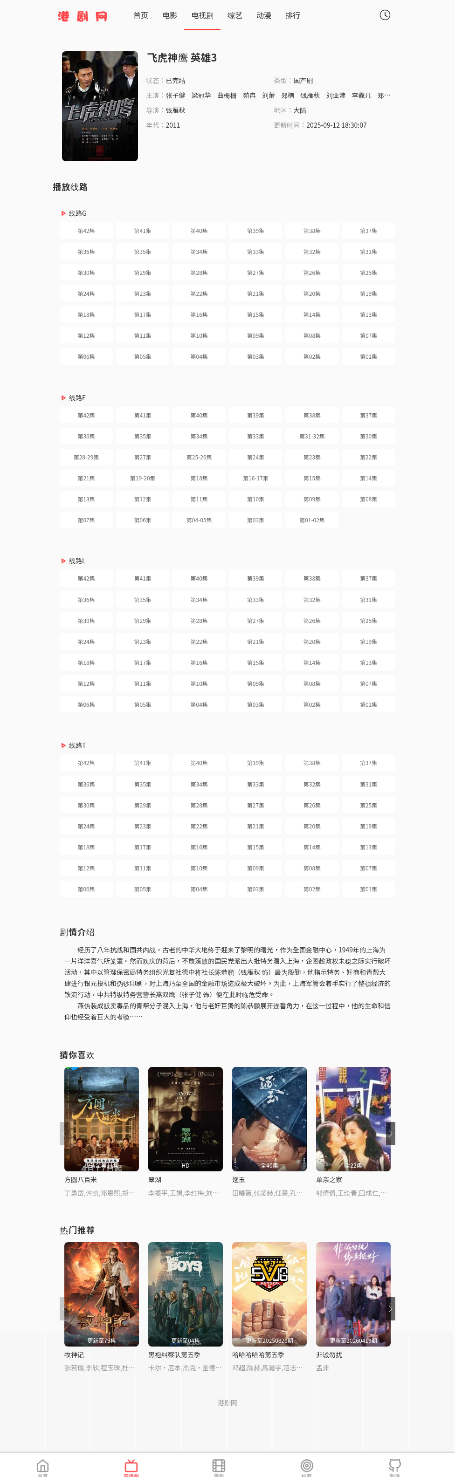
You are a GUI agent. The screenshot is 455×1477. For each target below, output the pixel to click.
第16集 (199, 314)
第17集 (143, 314)
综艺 (235, 15)
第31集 (368, 251)
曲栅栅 (227, 95)
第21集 (255, 293)
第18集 (86, 314)
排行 (292, 15)
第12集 (86, 335)
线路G (78, 213)
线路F (77, 397)
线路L (77, 560)
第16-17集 (256, 478)
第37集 (368, 230)
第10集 (199, 335)
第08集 (312, 335)
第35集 (143, 251)
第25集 (368, 272)
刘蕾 (268, 95)
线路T (77, 745)
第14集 (312, 314)
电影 (169, 15)
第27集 (255, 272)
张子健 (176, 95)
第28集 (199, 272)
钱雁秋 (310, 95)
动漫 (263, 15)
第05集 (143, 356)
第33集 (255, 251)
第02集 (312, 356)
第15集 (255, 314)
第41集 (143, 230)
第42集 (86, 230)
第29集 (143, 272)
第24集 (86, 293)
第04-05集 (199, 520)
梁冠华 (201, 95)
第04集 (199, 356)
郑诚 (384, 95)
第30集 (86, 272)
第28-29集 (86, 457)
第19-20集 (143, 478)
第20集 (312, 293)
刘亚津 (335, 95)
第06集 (86, 356)
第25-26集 (199, 457)
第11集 (143, 335)
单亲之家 (329, 1179)
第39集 (255, 230)
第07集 (368, 335)
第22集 (199, 293)
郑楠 (287, 95)
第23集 (143, 293)
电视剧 (202, 15)
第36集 (86, 251)
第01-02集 (312, 520)
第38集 (312, 230)
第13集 (368, 314)
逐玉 (238, 1179)
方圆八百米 (80, 1179)
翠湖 (154, 1179)
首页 (140, 15)
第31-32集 (312, 436)
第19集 (368, 293)
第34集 (199, 251)
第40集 (199, 230)
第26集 (312, 272)
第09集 (255, 335)
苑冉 (249, 95)
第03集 (255, 356)
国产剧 (303, 80)
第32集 (312, 251)
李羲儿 (362, 95)
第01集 (368, 356)
